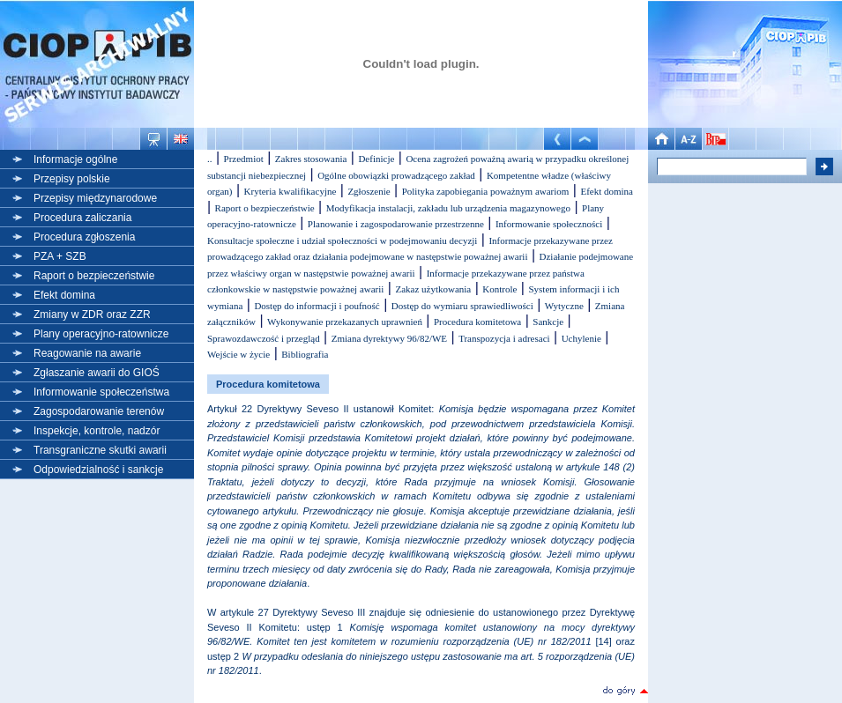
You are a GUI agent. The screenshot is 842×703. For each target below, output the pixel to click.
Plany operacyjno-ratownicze (101, 334)
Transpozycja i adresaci (503, 338)
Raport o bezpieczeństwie (94, 276)
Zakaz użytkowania (433, 289)
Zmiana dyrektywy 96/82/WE (389, 338)
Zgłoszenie (368, 191)
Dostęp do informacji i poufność (316, 305)
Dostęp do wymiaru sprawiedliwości (462, 305)
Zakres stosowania (311, 158)
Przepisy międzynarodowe (95, 198)
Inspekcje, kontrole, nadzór (97, 431)
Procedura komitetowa (477, 321)
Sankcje (548, 321)
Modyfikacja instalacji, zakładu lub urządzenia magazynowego (448, 208)
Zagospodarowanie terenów (99, 411)
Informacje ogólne (75, 159)
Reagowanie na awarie (87, 353)
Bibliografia (304, 354)
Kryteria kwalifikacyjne (290, 191)
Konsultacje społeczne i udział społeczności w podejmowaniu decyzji (342, 240)
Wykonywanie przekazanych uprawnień (344, 321)
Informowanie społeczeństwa (101, 392)
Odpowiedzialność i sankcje (98, 469)
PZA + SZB (60, 256)
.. (209, 158)
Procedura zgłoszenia (84, 237)
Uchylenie (581, 338)
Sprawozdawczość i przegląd (263, 338)
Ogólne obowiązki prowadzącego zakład (396, 175)
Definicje (376, 158)
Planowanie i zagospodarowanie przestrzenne (396, 223)
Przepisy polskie (72, 179)
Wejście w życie (238, 354)
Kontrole (499, 289)
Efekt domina (64, 295)
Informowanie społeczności (549, 223)
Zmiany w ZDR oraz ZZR (92, 314)
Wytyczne (564, 305)
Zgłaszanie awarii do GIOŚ (97, 372)
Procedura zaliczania (82, 217)
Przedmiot (244, 158)
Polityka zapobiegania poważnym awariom (486, 191)
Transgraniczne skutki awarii (100, 450)
